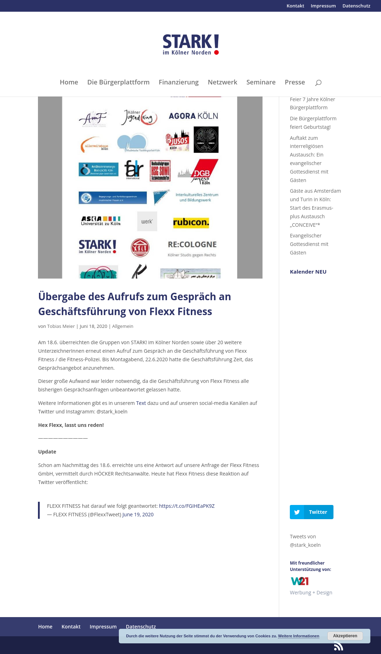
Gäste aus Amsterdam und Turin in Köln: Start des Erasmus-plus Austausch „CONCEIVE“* (315, 207)
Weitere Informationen (298, 636)
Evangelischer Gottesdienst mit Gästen (309, 244)
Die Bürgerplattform (118, 82)
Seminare (261, 82)
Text (141, 403)
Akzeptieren (345, 635)
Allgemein (122, 326)
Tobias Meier (61, 326)
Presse (295, 82)
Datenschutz (356, 6)
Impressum (323, 6)
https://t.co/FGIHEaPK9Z (187, 505)
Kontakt (295, 6)
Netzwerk (222, 82)
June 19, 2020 (138, 514)
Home (69, 82)
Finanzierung (179, 82)
